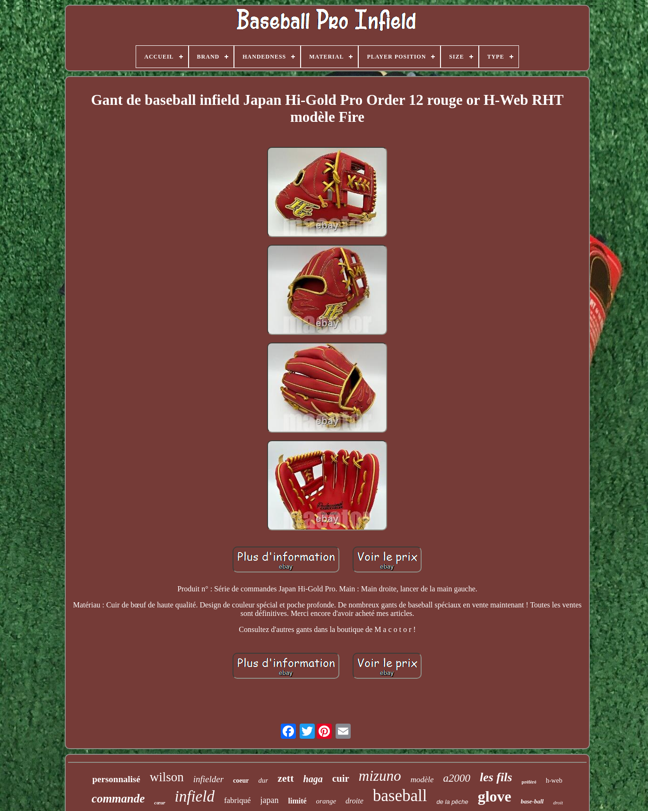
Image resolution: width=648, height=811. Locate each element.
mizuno (380, 776)
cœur (159, 802)
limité (297, 801)
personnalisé (116, 779)
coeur (241, 780)
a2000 (456, 778)
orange (326, 801)
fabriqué (237, 800)
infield (195, 796)
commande (118, 798)
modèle (421, 779)
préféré (529, 782)
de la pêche (452, 801)
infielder (208, 779)
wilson (167, 777)
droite (354, 801)
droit (558, 802)
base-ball (532, 801)
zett (285, 778)
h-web (554, 780)
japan (269, 800)
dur (263, 780)
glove (494, 796)
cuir (340, 778)
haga (313, 779)
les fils (496, 777)
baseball (400, 795)
